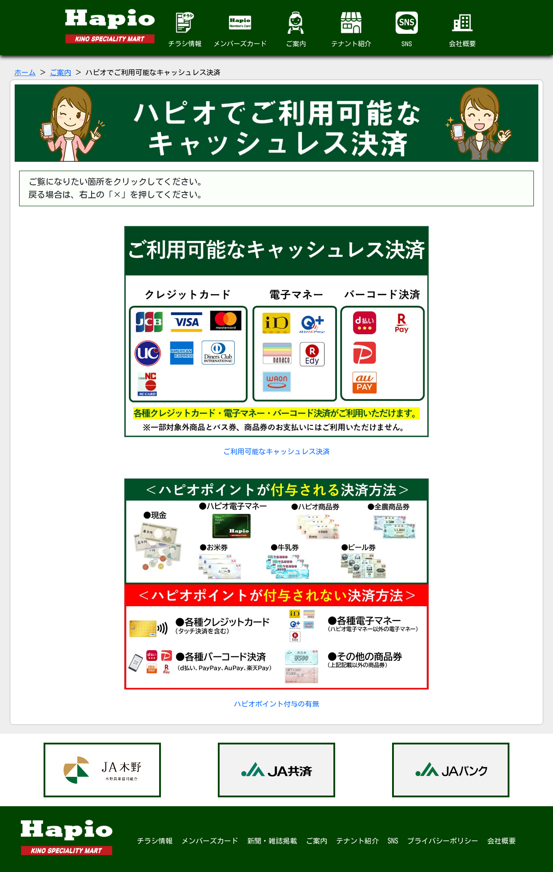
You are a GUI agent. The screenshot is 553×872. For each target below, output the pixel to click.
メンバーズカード (240, 29)
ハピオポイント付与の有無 (276, 593)
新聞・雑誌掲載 (272, 840)
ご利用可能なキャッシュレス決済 (276, 340)
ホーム (25, 72)
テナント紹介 (351, 29)
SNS (407, 29)
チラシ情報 (184, 29)
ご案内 (296, 29)
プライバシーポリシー (442, 840)
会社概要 (462, 29)
